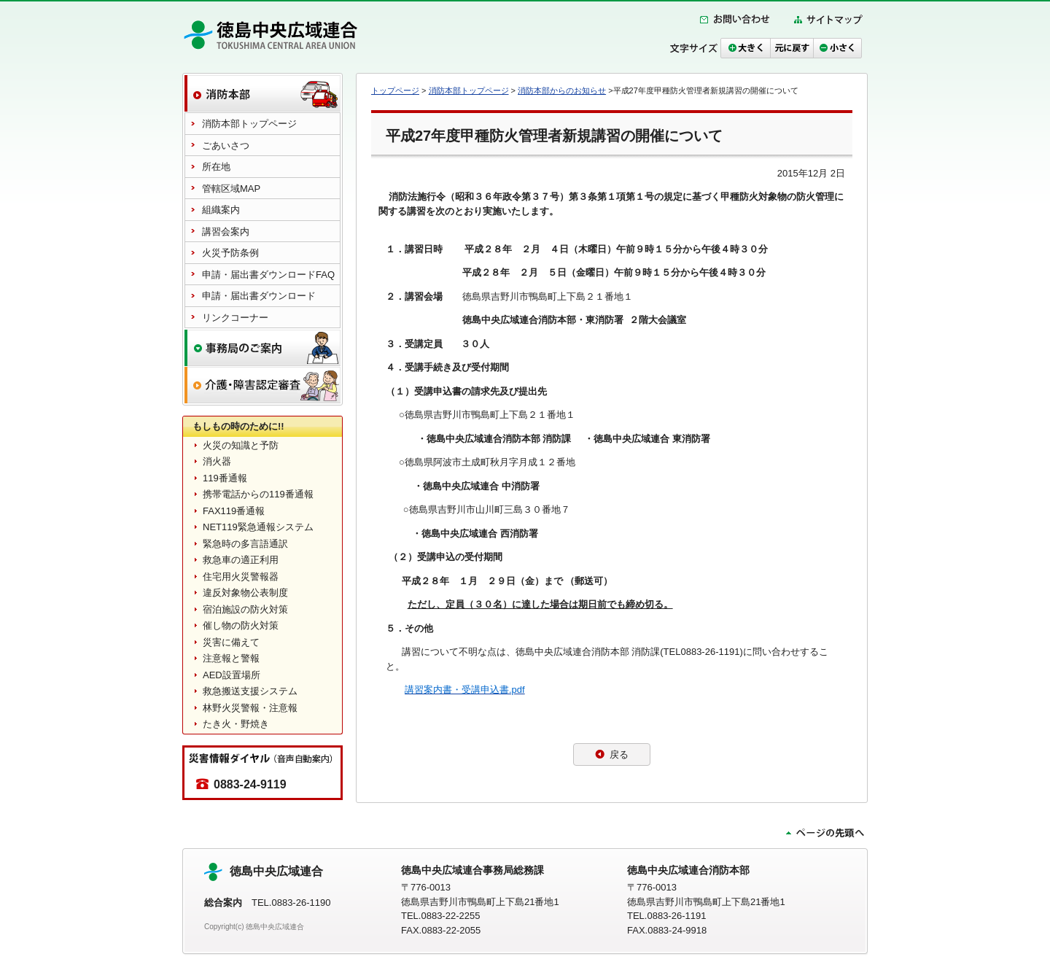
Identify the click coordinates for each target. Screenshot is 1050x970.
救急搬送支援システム (250, 691)
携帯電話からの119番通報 (258, 494)
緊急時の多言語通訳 (245, 543)
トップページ (395, 90)
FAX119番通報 (234, 510)
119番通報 (225, 478)
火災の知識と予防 (241, 445)
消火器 (217, 461)
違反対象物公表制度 (245, 592)
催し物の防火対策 (241, 625)
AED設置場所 (231, 675)
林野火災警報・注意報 (250, 707)
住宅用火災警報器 (241, 576)
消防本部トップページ (469, 90)
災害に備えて (231, 642)
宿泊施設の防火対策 (245, 609)
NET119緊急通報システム (258, 526)
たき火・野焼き (236, 723)
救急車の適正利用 (241, 559)
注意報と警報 (231, 658)
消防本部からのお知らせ (562, 90)
